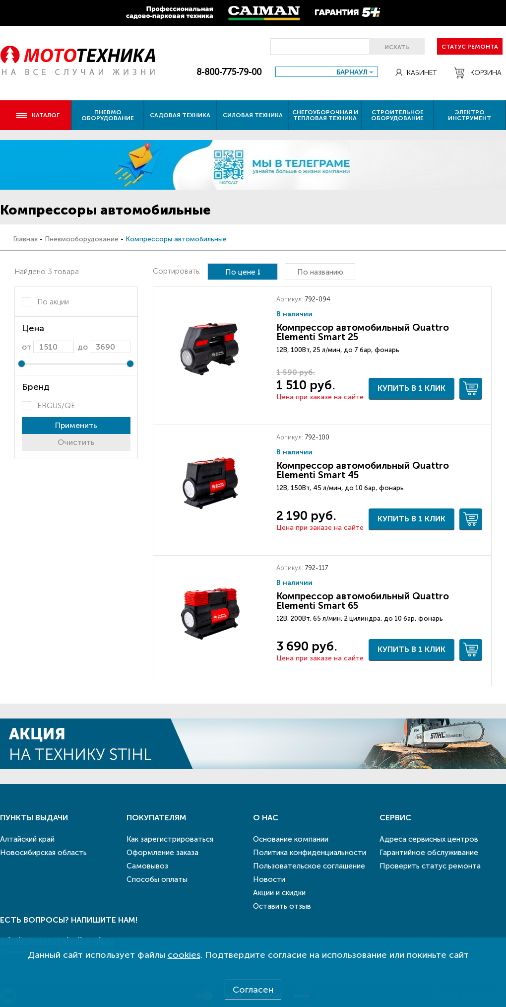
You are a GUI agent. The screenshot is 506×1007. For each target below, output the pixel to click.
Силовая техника (253, 115)
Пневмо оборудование (107, 115)
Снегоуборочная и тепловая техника (325, 115)
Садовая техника (180, 115)
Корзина (478, 73)
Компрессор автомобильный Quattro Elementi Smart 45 (362, 470)
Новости (269, 879)
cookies (184, 954)
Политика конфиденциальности (309, 852)
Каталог (37, 115)
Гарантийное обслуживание (429, 852)
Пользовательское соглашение (309, 866)
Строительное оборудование (397, 115)
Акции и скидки (279, 892)
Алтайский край (27, 839)
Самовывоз (147, 866)
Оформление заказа (162, 852)
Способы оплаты (157, 879)
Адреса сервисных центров (429, 839)
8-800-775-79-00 (228, 72)
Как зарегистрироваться (169, 839)
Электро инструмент (469, 115)
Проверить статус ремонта (430, 866)
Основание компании (290, 839)
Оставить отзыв (282, 906)
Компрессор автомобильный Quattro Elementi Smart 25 (362, 332)
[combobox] (327, 71)
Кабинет (416, 73)
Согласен (253, 989)
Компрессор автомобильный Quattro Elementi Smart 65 (362, 600)
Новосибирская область (43, 852)
